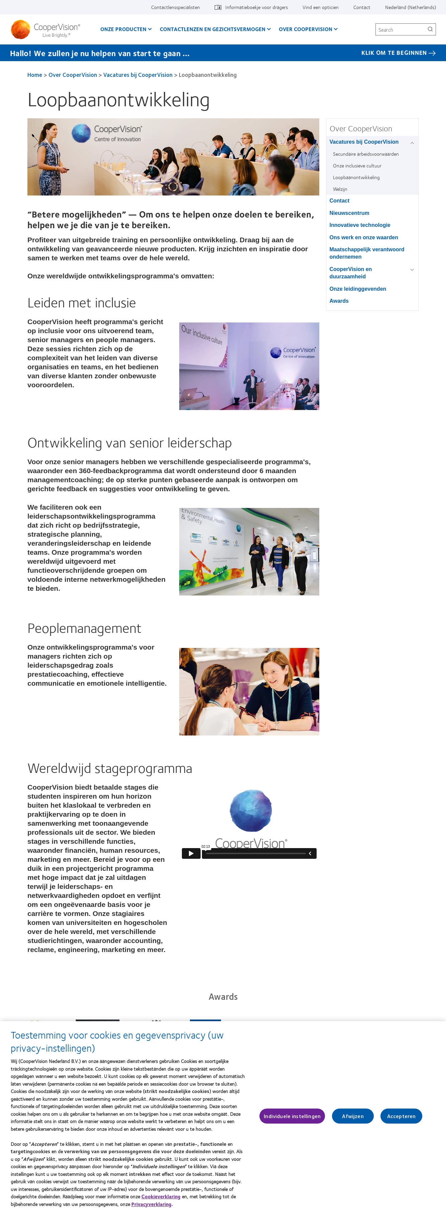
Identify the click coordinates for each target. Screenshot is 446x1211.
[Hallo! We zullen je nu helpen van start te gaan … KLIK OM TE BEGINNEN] (223, 52)
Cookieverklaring (161, 1196)
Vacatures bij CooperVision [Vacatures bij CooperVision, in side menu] (364, 142)
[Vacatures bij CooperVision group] (413, 142)
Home (34, 74)
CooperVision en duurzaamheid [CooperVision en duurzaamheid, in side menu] (351, 272)
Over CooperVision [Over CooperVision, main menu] (305, 29)
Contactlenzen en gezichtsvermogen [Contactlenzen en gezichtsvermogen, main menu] (212, 29)
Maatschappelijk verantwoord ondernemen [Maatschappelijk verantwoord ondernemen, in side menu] (367, 253)
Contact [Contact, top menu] (361, 7)
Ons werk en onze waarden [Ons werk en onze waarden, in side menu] (364, 237)
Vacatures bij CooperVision (138, 74)
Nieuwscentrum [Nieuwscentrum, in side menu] (349, 213)
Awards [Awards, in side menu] (339, 301)
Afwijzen (352, 1116)
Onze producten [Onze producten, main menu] (123, 29)
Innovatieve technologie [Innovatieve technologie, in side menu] (360, 225)
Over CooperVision (72, 74)
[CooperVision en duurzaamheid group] (413, 270)
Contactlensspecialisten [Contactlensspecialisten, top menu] (175, 7)
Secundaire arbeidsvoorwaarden (366, 154)
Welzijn (340, 189)
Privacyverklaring (151, 1204)
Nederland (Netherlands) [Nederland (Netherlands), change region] (410, 7)
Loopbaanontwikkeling (356, 177)
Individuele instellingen (292, 1116)
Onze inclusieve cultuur (357, 165)
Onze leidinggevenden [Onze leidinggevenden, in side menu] (358, 289)
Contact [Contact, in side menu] (340, 201)
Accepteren (401, 1116)
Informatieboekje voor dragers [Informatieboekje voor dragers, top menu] (256, 7)
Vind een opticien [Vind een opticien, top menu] (321, 7)
